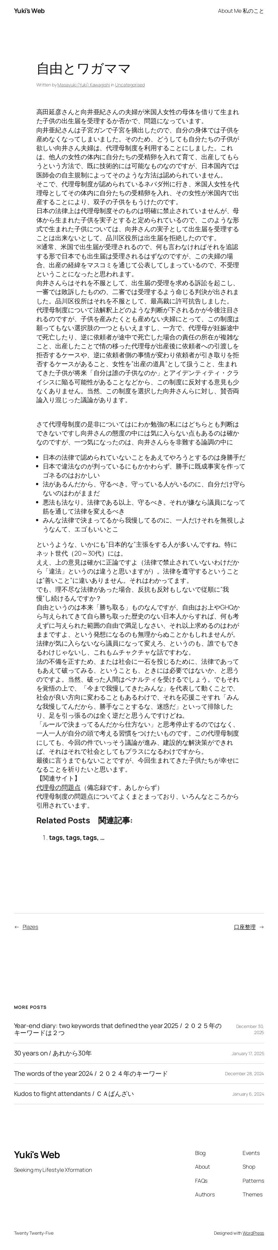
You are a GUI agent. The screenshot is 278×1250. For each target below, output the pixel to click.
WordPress (253, 1233)
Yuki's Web (29, 10)
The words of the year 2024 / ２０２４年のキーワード (91, 1073)
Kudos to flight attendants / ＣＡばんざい (74, 1094)
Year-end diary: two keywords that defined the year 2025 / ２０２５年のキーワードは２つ (118, 1029)
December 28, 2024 (244, 1073)
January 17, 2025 (248, 1053)
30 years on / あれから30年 (53, 1053)
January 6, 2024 (248, 1094)
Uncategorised (130, 85)
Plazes (30, 926)
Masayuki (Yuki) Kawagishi (83, 85)
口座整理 (245, 926)
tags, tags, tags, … (77, 837)
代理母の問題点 (58, 787)
